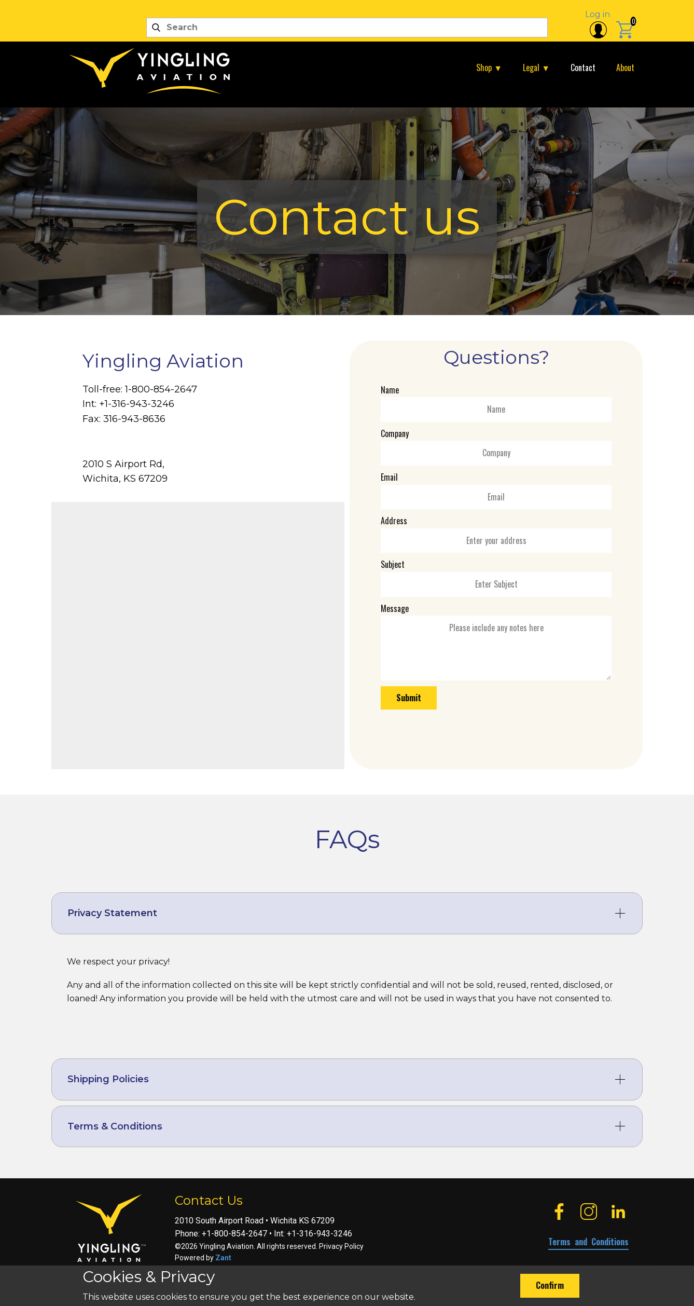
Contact (583, 67)
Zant (223, 1258)
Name (390, 390)
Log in (597, 14)
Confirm (550, 1285)
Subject (393, 564)
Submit (408, 697)
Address (394, 520)
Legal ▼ (536, 67)
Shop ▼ (489, 67)
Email (389, 477)
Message (395, 608)
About (625, 67)
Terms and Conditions (588, 1241)
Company (395, 433)
